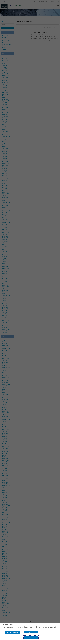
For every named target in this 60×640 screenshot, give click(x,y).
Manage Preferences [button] (31, 637)
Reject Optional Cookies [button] (31, 632)
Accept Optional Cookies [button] (12, 632)
